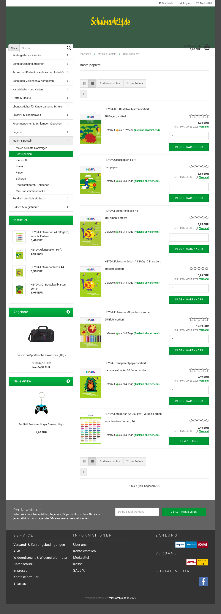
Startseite (166, 3)
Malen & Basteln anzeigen (31, 158)
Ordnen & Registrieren (26, 217)
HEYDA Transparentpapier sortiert (125, 373)
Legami (17, 142)
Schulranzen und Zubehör (28, 74)
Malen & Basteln (22, 151)
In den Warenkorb (189, 157)
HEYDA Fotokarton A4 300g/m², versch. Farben (133, 424)
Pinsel (19, 183)
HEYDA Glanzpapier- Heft (120, 170)
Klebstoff (21, 170)
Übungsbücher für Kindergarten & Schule (37, 116)
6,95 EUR (41, 443)
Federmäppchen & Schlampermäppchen (37, 134)
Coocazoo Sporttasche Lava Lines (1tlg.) (41, 365)
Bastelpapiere (24, 164)
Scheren (21, 189)
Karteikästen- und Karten (28, 99)
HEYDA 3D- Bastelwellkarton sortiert (127, 119)
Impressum (21, 581)
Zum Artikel (189, 451)
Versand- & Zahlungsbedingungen (39, 555)
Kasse (77, 575)
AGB (16, 562)
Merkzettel (204, 3)
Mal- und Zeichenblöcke (30, 201)
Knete (19, 176)
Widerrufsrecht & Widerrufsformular (40, 568)
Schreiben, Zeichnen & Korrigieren (33, 91)
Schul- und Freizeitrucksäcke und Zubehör (38, 82)
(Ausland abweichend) (147, 140)
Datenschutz (23, 575)
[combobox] (110, 94)
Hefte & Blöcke (22, 108)
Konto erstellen (84, 562)
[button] (84, 94)
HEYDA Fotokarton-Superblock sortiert (128, 322)
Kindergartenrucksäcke (27, 65)
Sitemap (19, 594)
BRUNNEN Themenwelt (27, 125)
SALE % (79, 581)
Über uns (80, 555)
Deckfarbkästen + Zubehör (32, 195)
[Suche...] (13, 48)
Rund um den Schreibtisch (28, 209)
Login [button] (185, 3)
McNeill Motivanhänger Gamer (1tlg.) (41, 435)
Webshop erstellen (96, 608)
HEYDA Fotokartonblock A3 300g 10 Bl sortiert (133, 272)
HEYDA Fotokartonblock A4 (121, 221)
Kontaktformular (25, 588)
